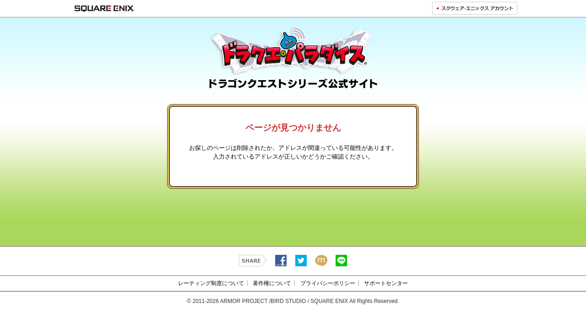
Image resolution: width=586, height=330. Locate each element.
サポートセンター (386, 283)
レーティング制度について (211, 283)
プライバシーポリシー (327, 283)
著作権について (272, 283)
